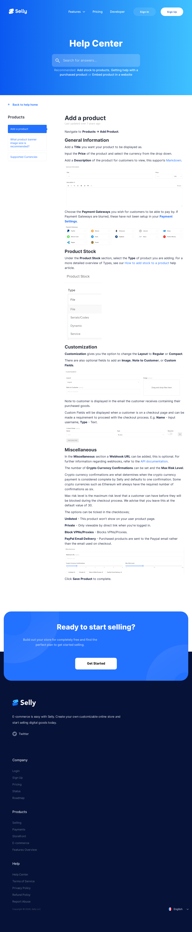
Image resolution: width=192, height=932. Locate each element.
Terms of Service (23, 881)
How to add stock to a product (147, 263)
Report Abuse (21, 901)
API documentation (154, 461)
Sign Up (172, 11)
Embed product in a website (112, 74)
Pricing (98, 12)
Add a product (19, 128)
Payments (18, 829)
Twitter (20, 734)
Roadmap (18, 798)
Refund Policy (21, 895)
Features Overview (24, 849)
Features (76, 12)
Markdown (173, 160)
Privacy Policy (21, 888)
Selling (16, 822)
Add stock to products (93, 70)
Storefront (19, 836)
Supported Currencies (23, 156)
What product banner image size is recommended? (23, 143)
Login (16, 771)
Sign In (144, 11)
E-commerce (20, 843)
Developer (117, 12)
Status (16, 791)
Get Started (96, 663)
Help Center (20, 874)
